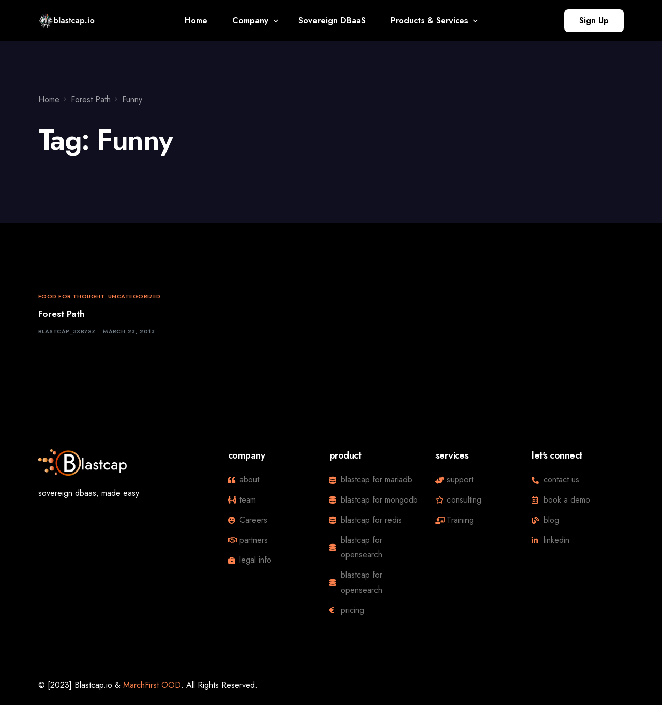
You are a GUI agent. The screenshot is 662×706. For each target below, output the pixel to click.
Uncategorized (134, 296)
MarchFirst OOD (152, 685)
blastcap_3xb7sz (67, 332)
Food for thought (71, 296)
